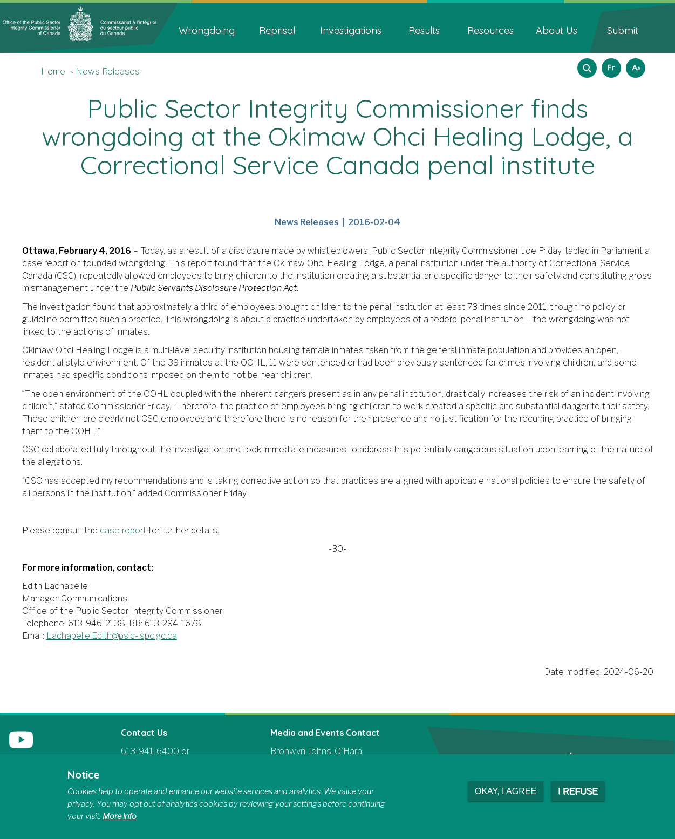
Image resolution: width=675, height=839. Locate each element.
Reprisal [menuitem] (277, 30)
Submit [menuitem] (622, 30)
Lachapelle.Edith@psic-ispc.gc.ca (111, 636)
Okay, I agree (505, 791)
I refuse (578, 791)
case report (123, 530)
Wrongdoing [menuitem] (207, 30)
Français (610, 64)
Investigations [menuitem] (350, 30)
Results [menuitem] (424, 30)
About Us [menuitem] (556, 30)
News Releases (108, 71)
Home (53, 71)
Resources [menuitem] (490, 30)
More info (120, 816)
